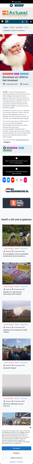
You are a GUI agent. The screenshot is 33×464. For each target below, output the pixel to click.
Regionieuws (24, 73)
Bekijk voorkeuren (16, 458)
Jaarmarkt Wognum (9, 368)
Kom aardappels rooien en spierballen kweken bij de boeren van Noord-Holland (15, 256)
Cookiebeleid (12, 461)
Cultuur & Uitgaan (8, 73)
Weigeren (17, 453)
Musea (16, 73)
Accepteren (16, 448)
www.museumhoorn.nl (22, 140)
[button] (30, 427)
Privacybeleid (19, 461)
